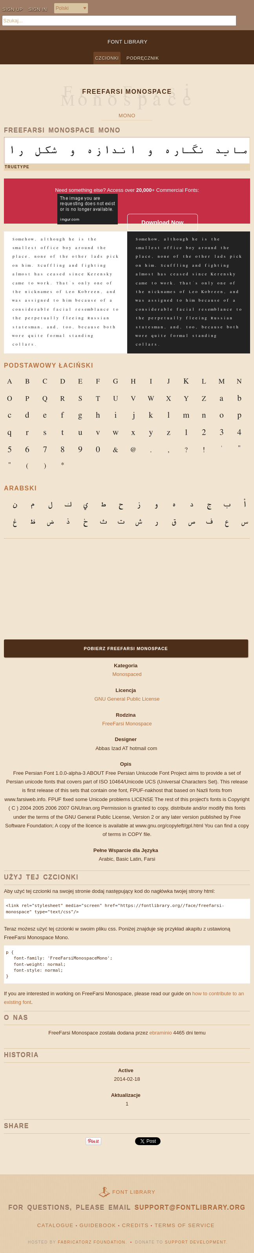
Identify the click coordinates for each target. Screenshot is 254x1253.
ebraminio (161, 1033)
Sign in (37, 9)
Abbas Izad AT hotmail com (127, 748)
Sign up (12, 9)
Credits (135, 1225)
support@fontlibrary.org (190, 1207)
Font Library (133, 1192)
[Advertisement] (53, 588)
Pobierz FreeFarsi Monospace (126, 648)
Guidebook (98, 1225)
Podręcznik (142, 57)
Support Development (195, 1242)
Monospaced (126, 674)
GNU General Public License (126, 699)
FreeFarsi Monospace (127, 724)
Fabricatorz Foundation (91, 1242)
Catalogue (55, 1225)
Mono (127, 115)
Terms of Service (185, 1225)
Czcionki (107, 57)
